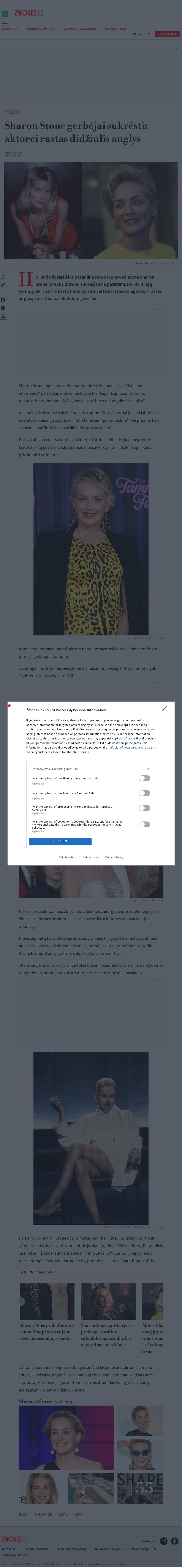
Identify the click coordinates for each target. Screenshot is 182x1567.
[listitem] (91, 768)
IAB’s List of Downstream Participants (132, 747)
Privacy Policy (114, 858)
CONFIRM (61, 841)
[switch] (144, 777)
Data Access (91, 858)
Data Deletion (67, 858)
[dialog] (91, 783)
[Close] (166, 709)
